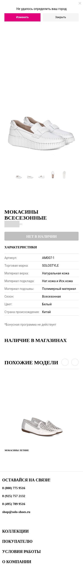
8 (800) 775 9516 (13, 488)
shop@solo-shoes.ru (16, 512)
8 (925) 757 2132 (13, 496)
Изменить (22, 17)
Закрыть (60, 17)
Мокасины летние (17, 450)
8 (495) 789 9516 (13, 504)
